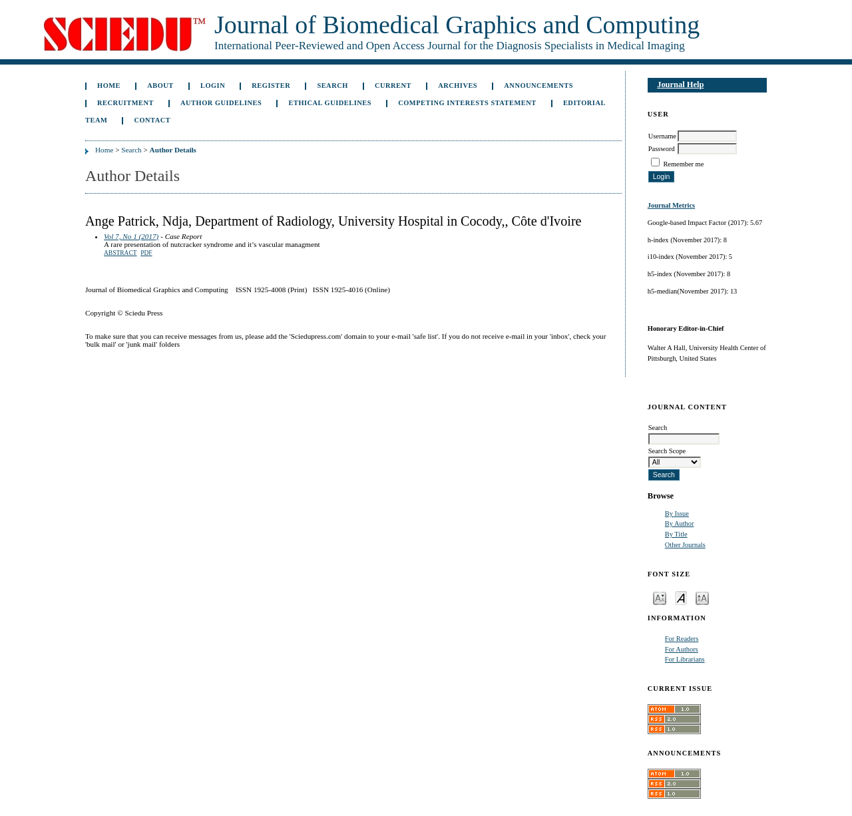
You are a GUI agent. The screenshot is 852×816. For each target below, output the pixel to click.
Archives (457, 85)
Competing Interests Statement (467, 102)
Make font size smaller (659, 597)
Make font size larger (702, 597)
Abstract (120, 253)
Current (393, 85)
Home (108, 85)
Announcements (538, 85)
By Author (679, 523)
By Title (676, 534)
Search (332, 85)
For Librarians (685, 659)
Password (661, 148)
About (160, 85)
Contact (152, 120)
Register (271, 85)
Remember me (683, 164)
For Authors (681, 649)
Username (662, 136)
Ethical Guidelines (330, 102)
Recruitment (125, 102)
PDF (146, 253)
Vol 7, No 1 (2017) (131, 236)
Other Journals (685, 544)
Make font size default (681, 597)
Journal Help (680, 84)
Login (212, 85)
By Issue (677, 513)
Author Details (173, 150)
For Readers (682, 638)
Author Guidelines (221, 102)
